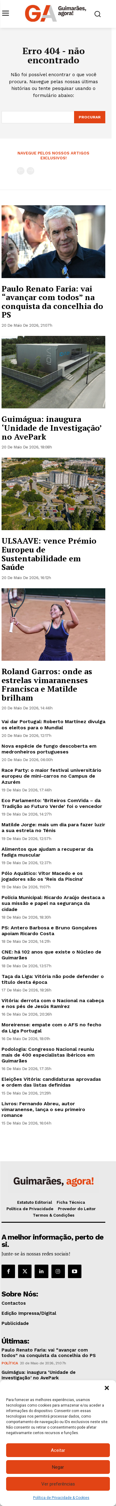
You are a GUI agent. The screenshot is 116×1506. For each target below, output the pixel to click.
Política (10, 1363)
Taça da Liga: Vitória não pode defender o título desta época (53, 979)
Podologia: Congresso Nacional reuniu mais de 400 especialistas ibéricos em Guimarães (48, 1055)
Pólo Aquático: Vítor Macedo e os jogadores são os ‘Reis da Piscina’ (42, 876)
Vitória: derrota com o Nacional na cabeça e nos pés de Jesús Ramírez (53, 1003)
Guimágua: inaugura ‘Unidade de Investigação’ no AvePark (52, 427)
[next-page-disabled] (30, 171)
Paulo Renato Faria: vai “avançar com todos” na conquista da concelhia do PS (52, 301)
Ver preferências (58, 1484)
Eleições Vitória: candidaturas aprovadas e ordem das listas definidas (51, 1082)
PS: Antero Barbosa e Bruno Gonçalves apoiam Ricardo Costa (49, 930)
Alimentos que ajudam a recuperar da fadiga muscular (47, 852)
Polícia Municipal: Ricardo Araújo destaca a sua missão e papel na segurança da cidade (53, 903)
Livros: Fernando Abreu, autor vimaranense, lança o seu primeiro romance (43, 1109)
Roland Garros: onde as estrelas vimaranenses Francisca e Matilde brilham (47, 684)
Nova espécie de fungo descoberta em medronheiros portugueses (49, 749)
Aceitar (58, 1450)
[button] (107, 1388)
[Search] (89, 117)
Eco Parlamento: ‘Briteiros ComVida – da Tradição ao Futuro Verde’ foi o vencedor (52, 803)
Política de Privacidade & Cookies (61, 1498)
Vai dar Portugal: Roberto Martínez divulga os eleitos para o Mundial (53, 724)
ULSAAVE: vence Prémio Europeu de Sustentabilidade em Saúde (49, 553)
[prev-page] (20, 171)
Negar (58, 1467)
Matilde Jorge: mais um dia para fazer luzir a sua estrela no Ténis (53, 827)
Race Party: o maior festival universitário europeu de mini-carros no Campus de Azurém (51, 776)
